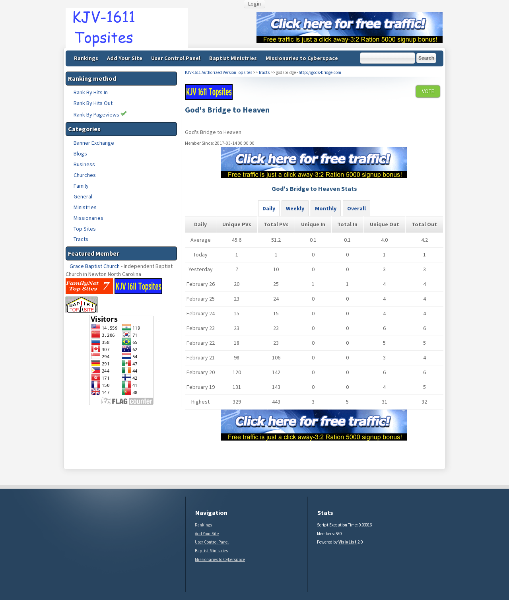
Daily (268, 208)
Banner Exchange (94, 142)
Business (84, 164)
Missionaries (88, 217)
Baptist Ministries (233, 58)
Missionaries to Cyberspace (302, 58)
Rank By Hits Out (93, 103)
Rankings (86, 58)
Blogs (80, 153)
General (83, 196)
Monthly (325, 208)
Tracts (81, 239)
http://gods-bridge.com (320, 72)
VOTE (428, 91)
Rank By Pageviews (100, 114)
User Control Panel (175, 58)
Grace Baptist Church (95, 266)
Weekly (295, 208)
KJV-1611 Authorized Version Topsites (218, 72)
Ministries (85, 207)
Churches (85, 175)
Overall (356, 208)
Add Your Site (124, 58)
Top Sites (85, 228)
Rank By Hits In (91, 92)
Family (81, 185)
